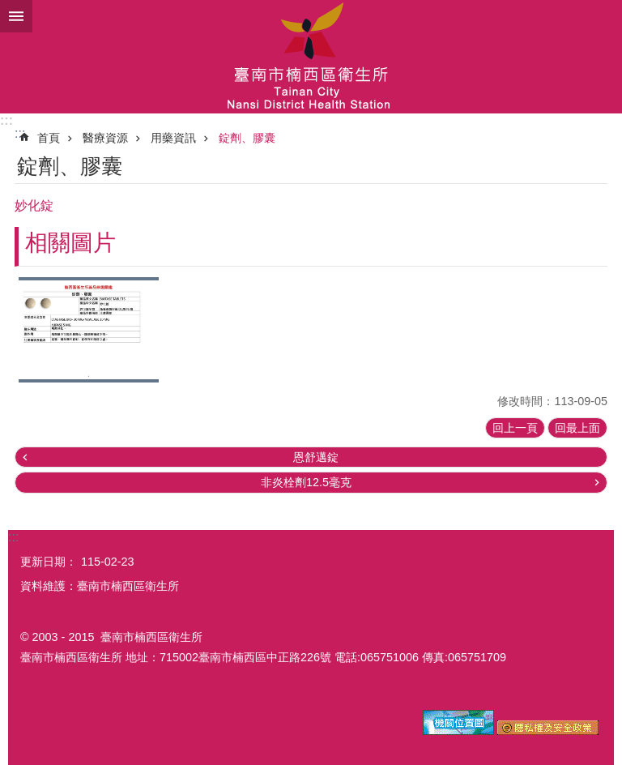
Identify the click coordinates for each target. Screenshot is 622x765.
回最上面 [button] (577, 427)
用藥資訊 (173, 137)
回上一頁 (515, 427)
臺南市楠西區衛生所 (311, 56)
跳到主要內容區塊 (8, 8)
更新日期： (48, 561)
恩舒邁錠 (316, 457)
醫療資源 (105, 137)
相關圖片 (70, 242)
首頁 (48, 137)
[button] (89, 329)
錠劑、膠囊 (247, 137)
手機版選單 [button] (16, 16)
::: (6, 120)
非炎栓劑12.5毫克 (306, 482)
